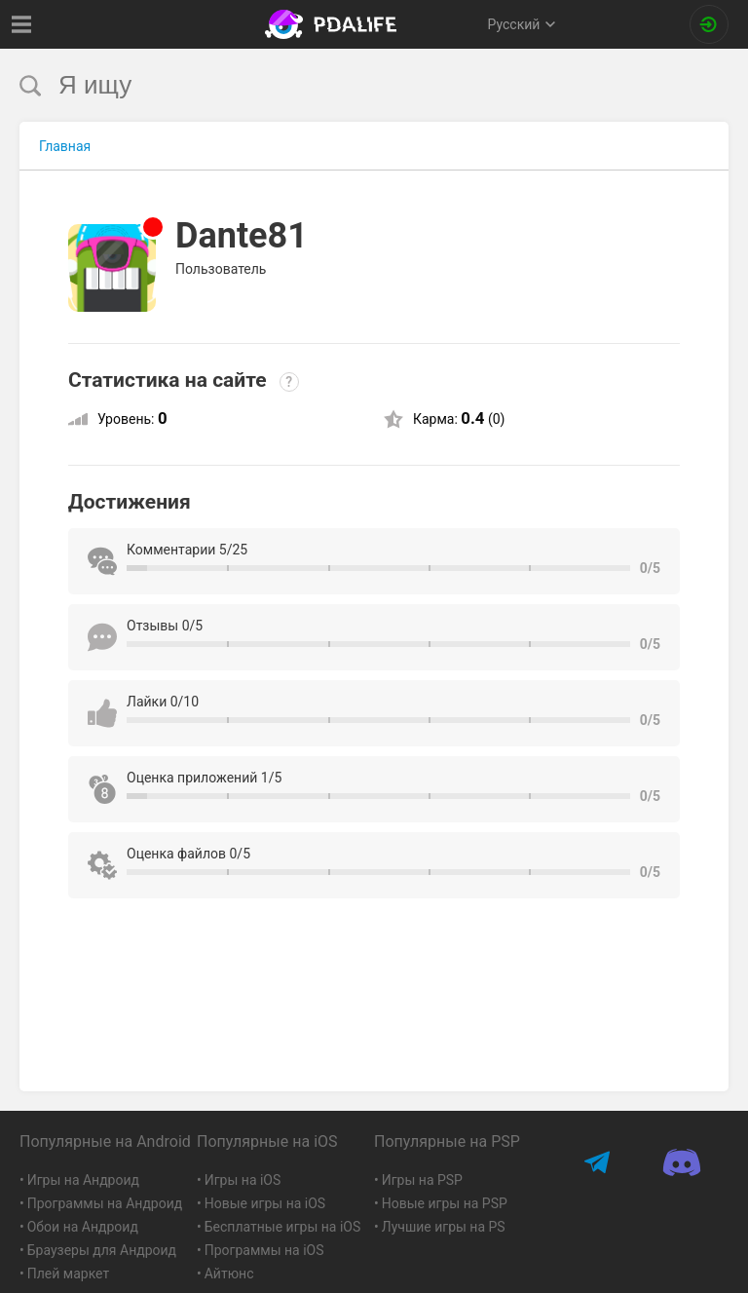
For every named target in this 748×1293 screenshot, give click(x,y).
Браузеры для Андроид (101, 1250)
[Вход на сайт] (709, 24)
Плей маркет (68, 1273)
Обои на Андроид (82, 1227)
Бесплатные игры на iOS (283, 1227)
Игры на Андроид (83, 1180)
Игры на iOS (243, 1180)
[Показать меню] (22, 24)
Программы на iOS (264, 1250)
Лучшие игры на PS (443, 1227)
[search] (337, 85)
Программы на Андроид (105, 1203)
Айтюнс (229, 1273)
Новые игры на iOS (265, 1203)
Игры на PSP (422, 1180)
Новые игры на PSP (444, 1203)
